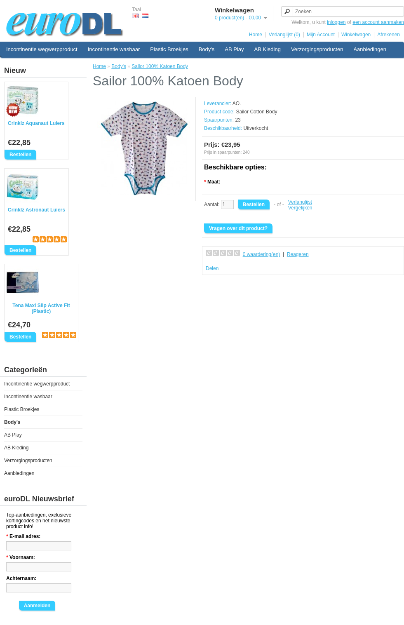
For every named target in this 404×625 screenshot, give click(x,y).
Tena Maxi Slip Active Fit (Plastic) (41, 308)
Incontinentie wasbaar (114, 49)
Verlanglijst (300, 202)
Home (255, 35)
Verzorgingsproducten (317, 49)
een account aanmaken (378, 22)
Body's (207, 49)
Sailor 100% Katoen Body (160, 66)
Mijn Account (321, 35)
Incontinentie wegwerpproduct (42, 49)
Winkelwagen (356, 35)
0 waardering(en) (261, 254)
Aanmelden (37, 606)
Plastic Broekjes (169, 49)
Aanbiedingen (369, 49)
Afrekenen (388, 35)
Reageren (298, 254)
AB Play (234, 49)
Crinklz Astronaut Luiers (36, 210)
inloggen (336, 22)
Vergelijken (300, 208)
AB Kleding (267, 49)
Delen (212, 268)
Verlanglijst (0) (284, 35)
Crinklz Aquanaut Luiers (36, 123)
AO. (237, 103)
